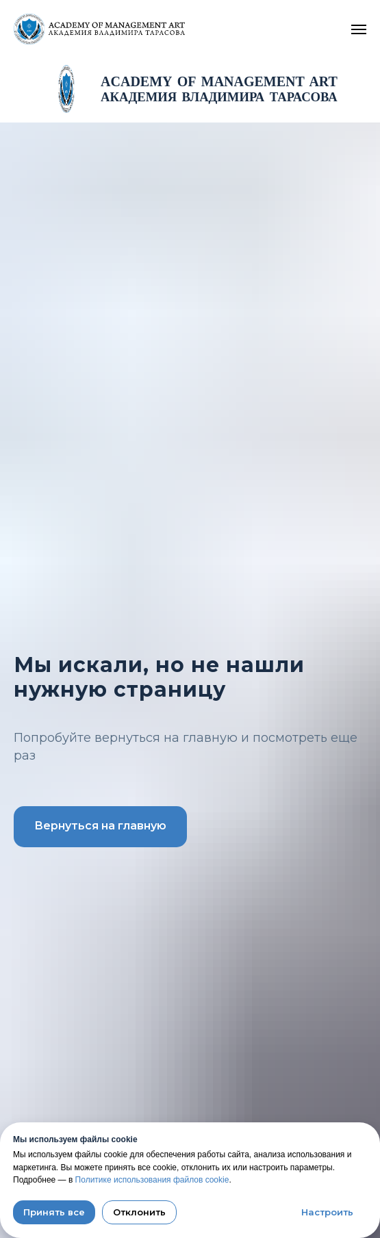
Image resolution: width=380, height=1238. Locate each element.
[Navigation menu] (358, 29)
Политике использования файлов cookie (152, 1180)
